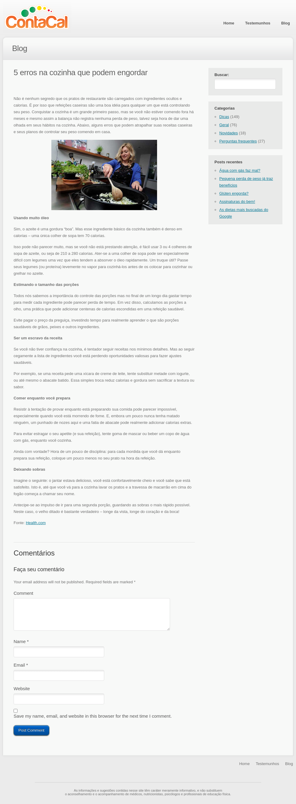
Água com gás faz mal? (239, 171)
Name (21, 641)
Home (228, 23)
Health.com (36, 523)
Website (22, 690)
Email (21, 666)
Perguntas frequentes (238, 142)
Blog (285, 23)
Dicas (224, 118)
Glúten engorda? (234, 194)
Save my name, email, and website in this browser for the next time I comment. (93, 719)
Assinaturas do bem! (237, 202)
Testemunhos (258, 23)
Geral (224, 126)
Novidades (228, 134)
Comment (23, 593)
